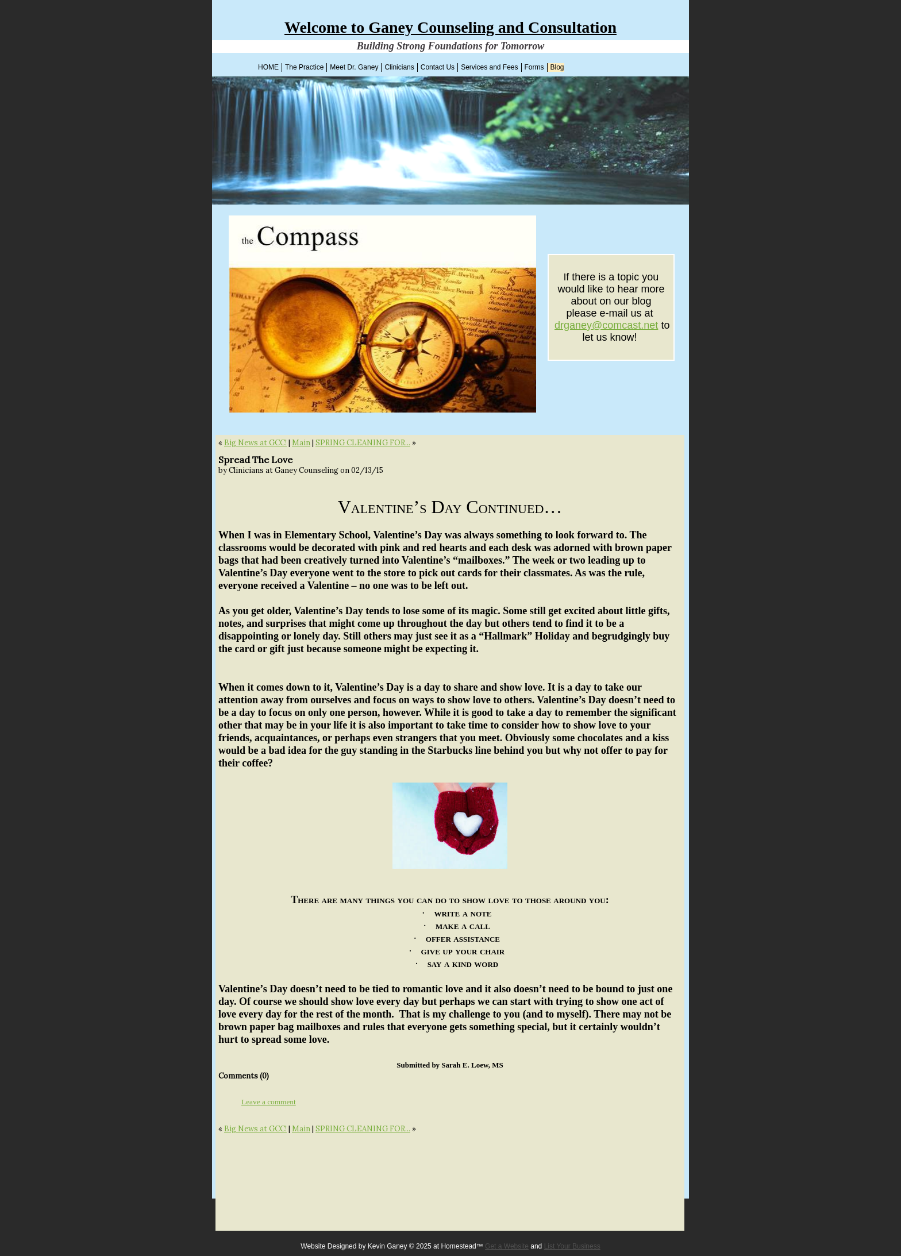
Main (301, 443)
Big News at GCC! (255, 443)
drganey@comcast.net (606, 325)
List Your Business (572, 1246)
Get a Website (507, 1246)
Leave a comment (268, 1101)
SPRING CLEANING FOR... (362, 443)
